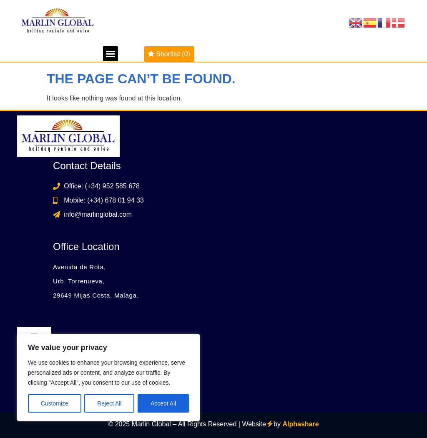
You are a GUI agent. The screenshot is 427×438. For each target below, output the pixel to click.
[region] (108, 377)
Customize (54, 403)
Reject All (109, 403)
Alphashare (300, 424)
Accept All (163, 403)
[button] (110, 53)
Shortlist (169, 54)
